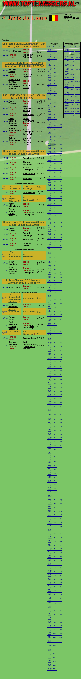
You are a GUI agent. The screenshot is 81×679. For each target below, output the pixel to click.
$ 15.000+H (32, 225)
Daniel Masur (29, 158)
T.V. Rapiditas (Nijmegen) (13, 198)
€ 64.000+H (30, 97)
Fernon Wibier (11, 318)
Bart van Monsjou (29, 326)
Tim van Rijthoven (27, 163)
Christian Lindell (27, 244)
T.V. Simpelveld (28, 333)
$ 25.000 (34, 46)
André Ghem (29, 192)
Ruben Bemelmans (28, 119)
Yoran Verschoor (13, 305)
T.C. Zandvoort (13, 187)
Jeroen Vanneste (12, 214)
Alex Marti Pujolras (28, 75)
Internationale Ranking (54, 43)
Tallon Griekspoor (28, 130)
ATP (77, 18)
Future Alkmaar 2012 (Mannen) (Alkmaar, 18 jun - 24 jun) (23, 281)
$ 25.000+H (32, 153)
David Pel (27, 134)
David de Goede (12, 272)
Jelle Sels (27, 179)
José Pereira (29, 173)
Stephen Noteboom (13, 327)
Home (76, 3)
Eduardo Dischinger (28, 234)
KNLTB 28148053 (68, 15)
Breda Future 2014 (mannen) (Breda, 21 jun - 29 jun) (24, 223)
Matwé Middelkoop (14, 205)
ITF (74, 18)
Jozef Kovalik (12, 119)
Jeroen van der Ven (29, 347)
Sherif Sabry (14, 287)
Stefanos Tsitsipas (12, 124)
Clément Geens (27, 143)
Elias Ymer (28, 239)
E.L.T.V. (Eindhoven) (14, 310)
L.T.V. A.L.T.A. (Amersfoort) (14, 254)
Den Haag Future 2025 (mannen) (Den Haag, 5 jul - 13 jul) (23, 45)
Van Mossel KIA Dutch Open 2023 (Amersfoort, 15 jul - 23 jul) (23, 64)
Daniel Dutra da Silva (14, 80)
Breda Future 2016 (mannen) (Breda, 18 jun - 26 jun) (24, 152)
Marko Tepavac (12, 102)
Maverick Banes (27, 139)
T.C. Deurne (28, 298)
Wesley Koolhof (12, 210)
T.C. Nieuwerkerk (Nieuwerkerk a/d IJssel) (14, 298)
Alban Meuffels (12, 263)
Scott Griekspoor (29, 213)
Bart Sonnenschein (30, 343)
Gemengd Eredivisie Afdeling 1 (23, 183)
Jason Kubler (11, 229)
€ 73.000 (39, 66)
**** (38, 283)
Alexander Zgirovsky (28, 56)
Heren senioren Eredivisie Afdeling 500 (24, 292)
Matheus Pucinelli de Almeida (14, 86)
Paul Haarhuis (12, 323)
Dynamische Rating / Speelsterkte (72, 43)
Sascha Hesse (29, 338)
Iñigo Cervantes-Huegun (28, 108)
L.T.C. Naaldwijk (27, 187)
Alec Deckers (14, 51)
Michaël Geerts (12, 70)
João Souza (28, 115)
